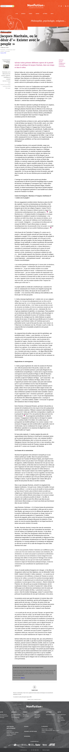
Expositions (9, 735)
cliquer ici (23, 677)
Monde (13, 714)
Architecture (61, 718)
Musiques (63, 714)
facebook (59, 6)
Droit (1, 714)
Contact (43, 732)
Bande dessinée (61, 720)
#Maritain (61, 60)
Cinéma (59, 714)
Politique (2, 717)
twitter (61, 6)
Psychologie (37, 716)
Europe (13, 716)
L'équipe (50, 729)
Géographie (17, 714)
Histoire (25, 714)
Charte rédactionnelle (47, 730)
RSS (36, 750)
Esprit (37, 13)
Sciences (5, 714)
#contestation (62, 66)
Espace (23, 13)
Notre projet (45, 729)
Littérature (48, 714)
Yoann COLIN (5, 47)
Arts (52, 13)
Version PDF (3, 53)
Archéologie (26, 716)
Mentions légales (46, 750)
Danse (59, 721)
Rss (66, 6)
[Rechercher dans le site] (7, 6)
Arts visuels (60, 717)
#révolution (61, 64)
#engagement (62, 63)
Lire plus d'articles (34, 699)
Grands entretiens (30, 731)
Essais (26, 726)
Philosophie (37, 714)
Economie (5, 716)
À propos (45, 726)
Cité (17, 13)
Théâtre (59, 716)
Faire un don (56, 730)
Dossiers (27, 736)
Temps (30, 13)
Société (1, 716)
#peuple (60, 61)
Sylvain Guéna (6, 81)
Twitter (34, 750)
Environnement (15, 717)
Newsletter (68, 6)
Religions (37, 717)
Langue (53, 714)
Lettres (45, 13)
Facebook (32, 750)
